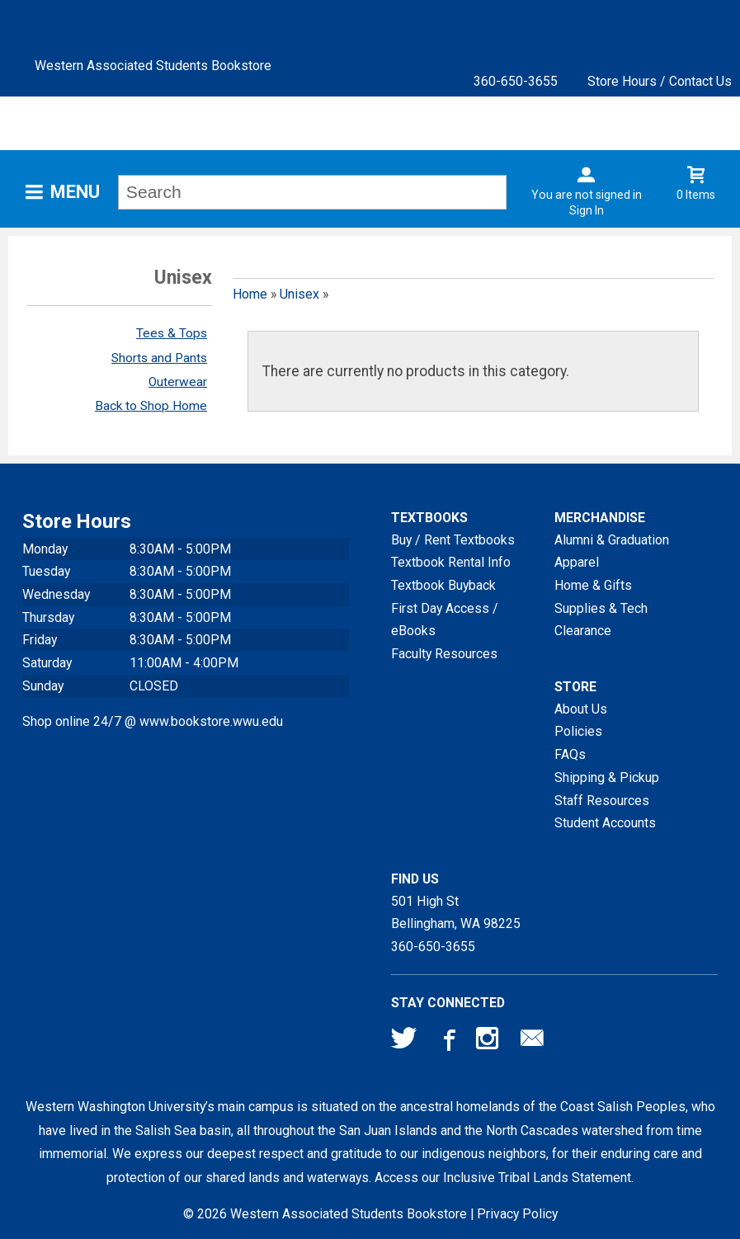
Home (250, 294)
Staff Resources (601, 800)
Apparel (576, 562)
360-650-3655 (516, 81)
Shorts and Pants (159, 358)
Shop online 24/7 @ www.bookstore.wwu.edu (152, 721)
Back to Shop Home (151, 405)
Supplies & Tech (601, 608)
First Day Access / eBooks (444, 620)
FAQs (570, 754)
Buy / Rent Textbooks (453, 540)
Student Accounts (605, 823)
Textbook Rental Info (451, 562)
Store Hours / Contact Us (659, 81)
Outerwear (177, 382)
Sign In (586, 210)
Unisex (299, 294)
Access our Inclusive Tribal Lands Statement (503, 1177)
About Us (580, 709)
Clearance (582, 630)
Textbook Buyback (443, 585)
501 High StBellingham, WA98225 (456, 912)
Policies (578, 731)
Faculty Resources (444, 654)
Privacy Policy (517, 1214)
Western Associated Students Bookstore (153, 65)
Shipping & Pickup (606, 777)
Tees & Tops (171, 333)
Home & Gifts (593, 585)
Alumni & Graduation (611, 540)
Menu (75, 191)
